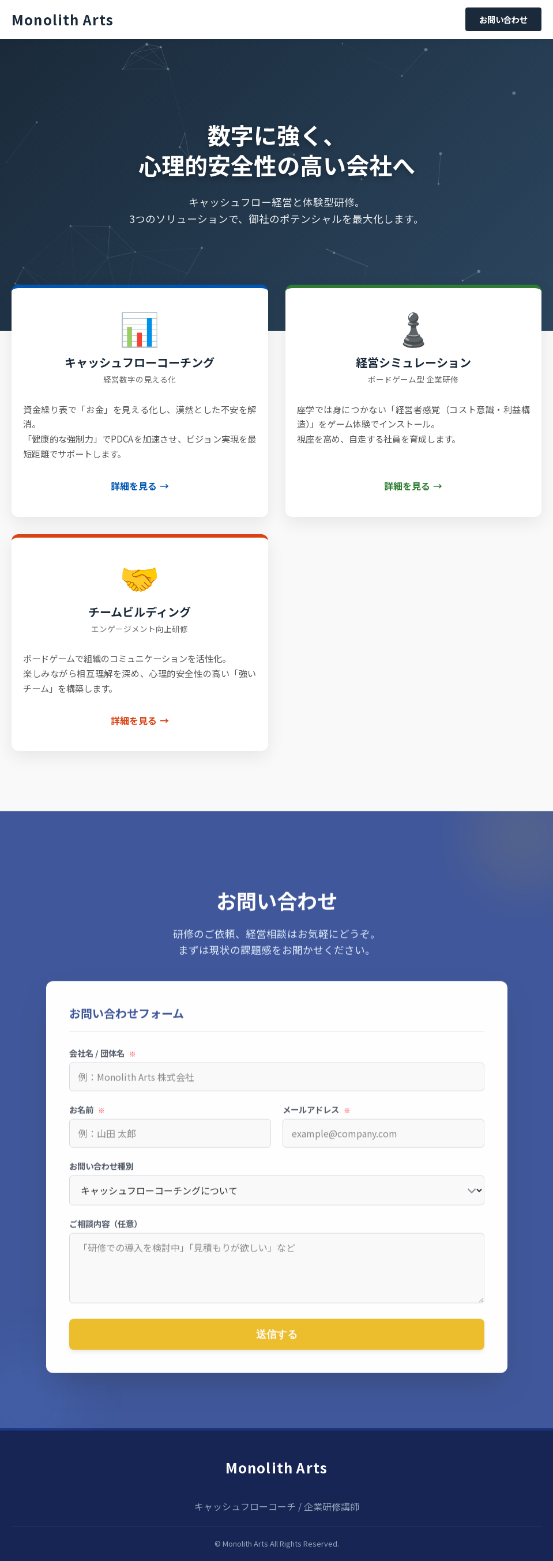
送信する (277, 1340)
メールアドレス (317, 1116)
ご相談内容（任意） (105, 1230)
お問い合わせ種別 (101, 1172)
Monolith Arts (276, 1467)
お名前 (87, 1116)
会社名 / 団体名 (102, 1059)
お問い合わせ (503, 19)
